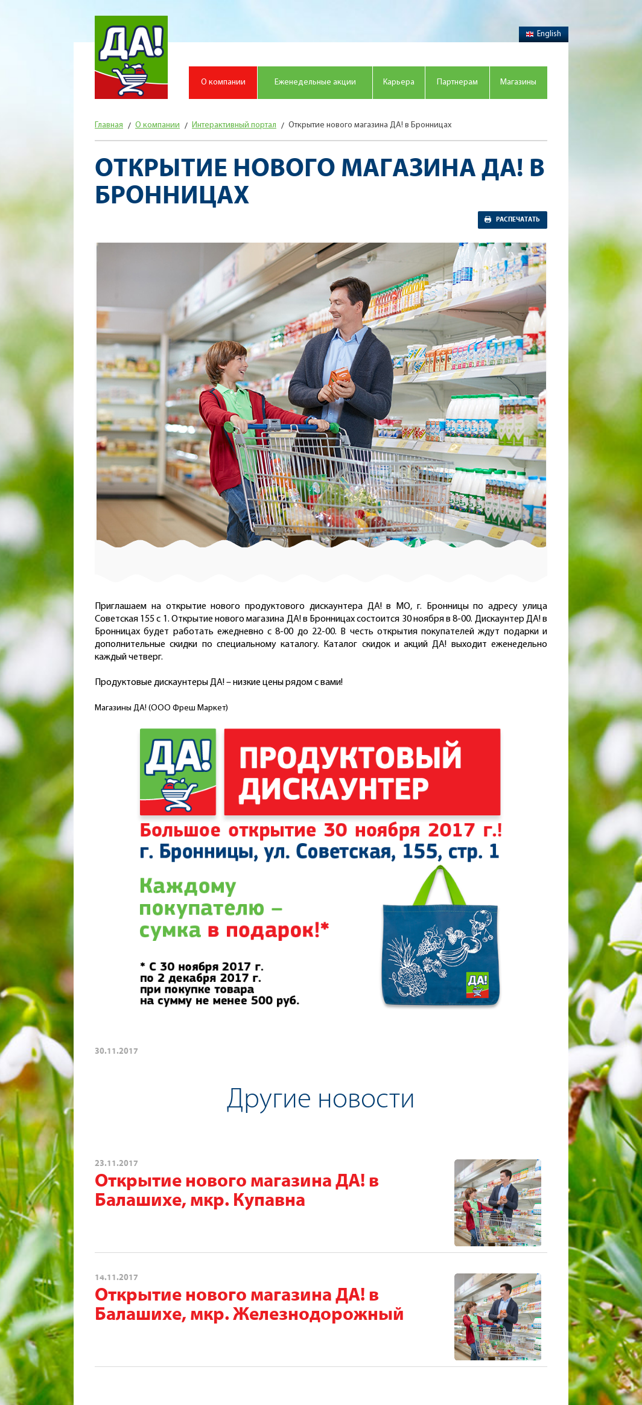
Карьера (399, 82)
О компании (223, 82)
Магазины (518, 82)
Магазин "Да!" (131, 57)
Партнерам (457, 82)
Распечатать (518, 219)
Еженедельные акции (315, 82)
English (543, 34)
